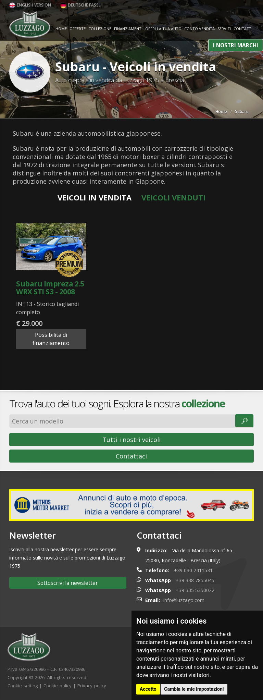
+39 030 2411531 (193, 570)
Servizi (224, 28)
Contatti (243, 28)
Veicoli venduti (173, 197)
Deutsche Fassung (84, 5)
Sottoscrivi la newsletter (67, 583)
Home (61, 28)
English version (30, 5)
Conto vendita (199, 28)
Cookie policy (57, 686)
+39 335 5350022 (195, 590)
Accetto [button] (148, 689)
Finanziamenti (128, 28)
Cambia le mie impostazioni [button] (194, 689)
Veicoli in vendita (95, 197)
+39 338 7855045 (195, 580)
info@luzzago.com (183, 600)
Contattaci (131, 456)
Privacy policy (91, 686)
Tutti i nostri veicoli (131, 439)
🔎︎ (244, 421)
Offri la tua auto (163, 28)
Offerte (78, 28)
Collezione (99, 28)
